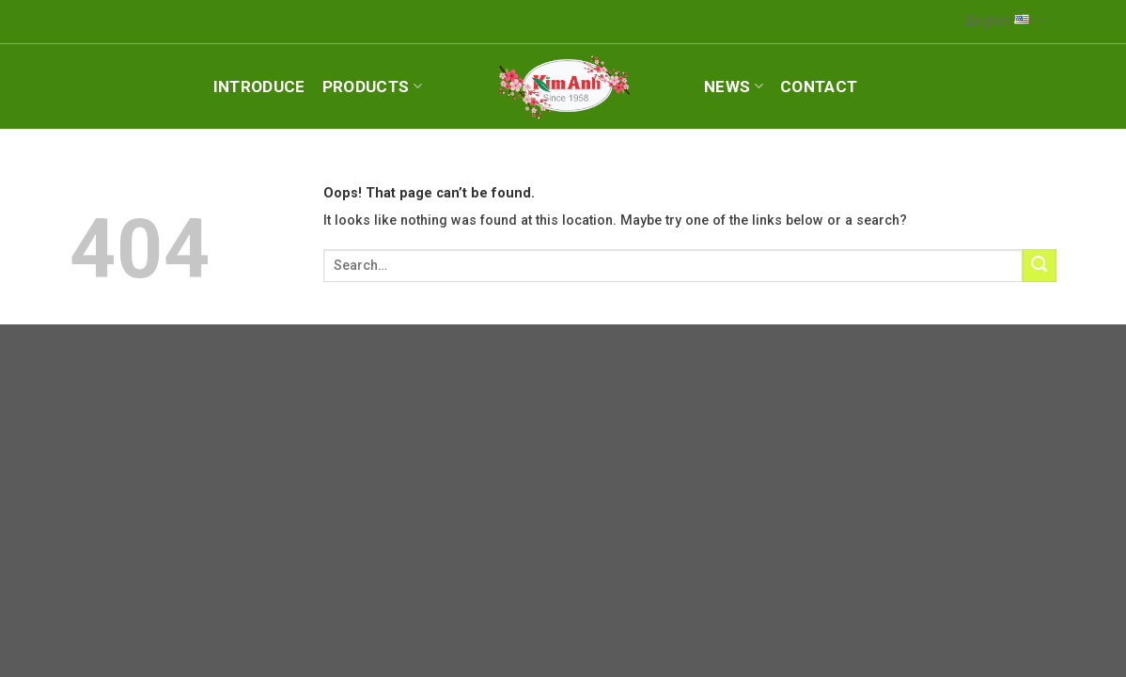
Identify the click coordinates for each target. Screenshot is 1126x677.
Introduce (259, 86)
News (733, 86)
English (1006, 21)
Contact (818, 86)
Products (372, 86)
